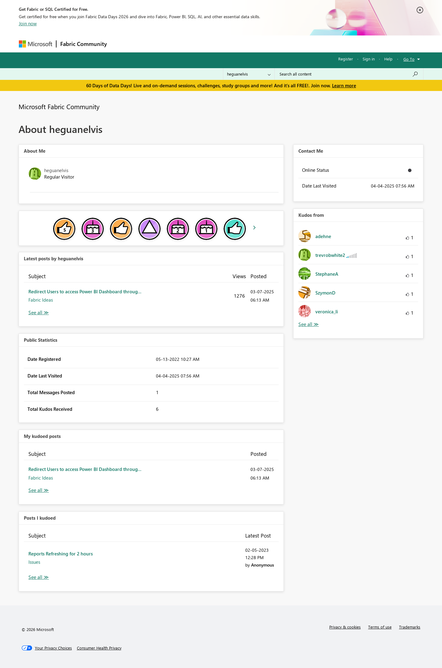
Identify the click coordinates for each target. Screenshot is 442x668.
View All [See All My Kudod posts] (38, 490)
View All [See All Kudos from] (308, 324)
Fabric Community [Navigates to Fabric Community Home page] (83, 43)
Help (388, 58)
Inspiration (148, 43)
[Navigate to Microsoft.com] (35, 43)
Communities (201, 43)
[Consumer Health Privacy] (99, 648)
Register (345, 58)
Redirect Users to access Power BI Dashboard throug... (84, 291)
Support (278, 43)
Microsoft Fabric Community (59, 106)
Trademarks (409, 626)
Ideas (173, 43)
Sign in (369, 58)
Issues (34, 562)
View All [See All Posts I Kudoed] (38, 577)
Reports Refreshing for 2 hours (60, 553)
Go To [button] (409, 59)
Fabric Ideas (40, 300)
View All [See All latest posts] (38, 312)
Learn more (344, 85)
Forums (121, 43)
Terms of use (380, 626)
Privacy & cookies (345, 626)
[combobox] (348, 74)
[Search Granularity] (248, 74)
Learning (252, 43)
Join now (28, 23)
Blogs (229, 43)
